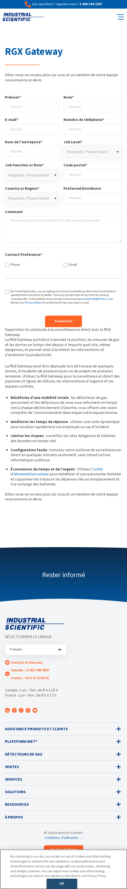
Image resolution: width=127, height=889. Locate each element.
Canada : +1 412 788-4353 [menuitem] (30, 670)
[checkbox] (63, 264)
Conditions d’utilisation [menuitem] (61, 837)
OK (62, 883)
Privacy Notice (34, 303)
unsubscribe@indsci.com (97, 299)
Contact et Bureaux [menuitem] (27, 662)
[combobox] (93, 152)
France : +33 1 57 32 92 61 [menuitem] (30, 678)
